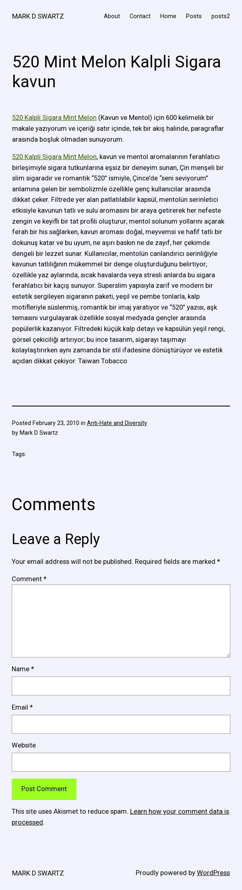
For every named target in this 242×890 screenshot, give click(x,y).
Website (24, 745)
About (112, 16)
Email (22, 707)
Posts (194, 16)
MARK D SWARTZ (38, 16)
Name (23, 669)
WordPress (213, 873)
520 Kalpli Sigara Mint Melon (54, 117)
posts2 (220, 16)
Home (168, 16)
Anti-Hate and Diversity (117, 423)
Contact (140, 16)
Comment (29, 579)
